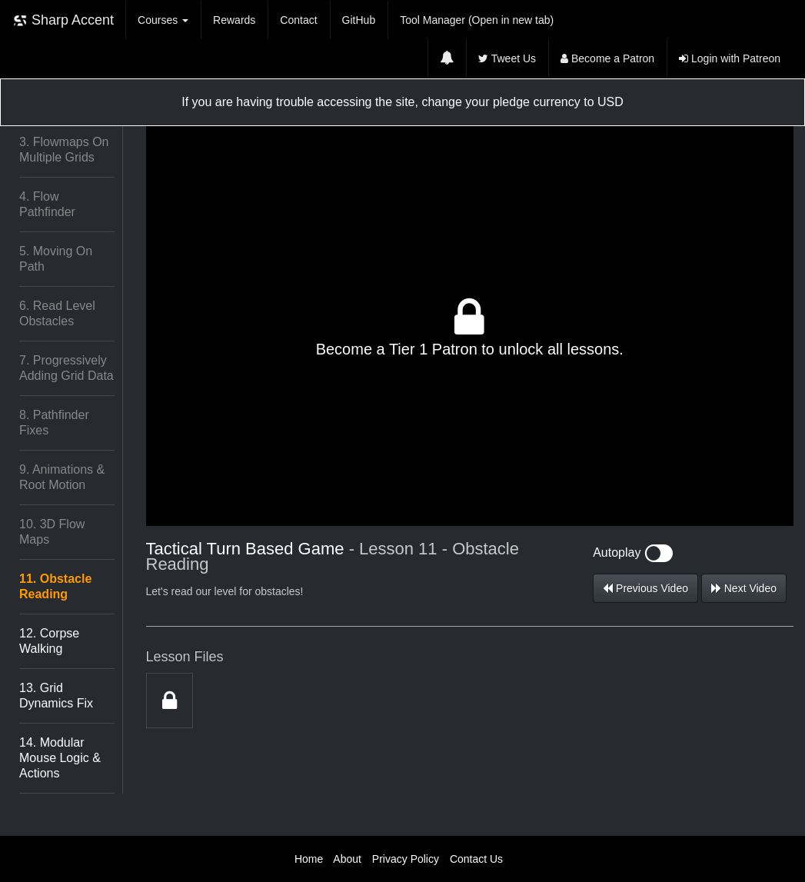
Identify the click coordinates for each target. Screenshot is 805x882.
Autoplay (633, 552)
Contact (298, 20)
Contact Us (476, 859)
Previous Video (645, 588)
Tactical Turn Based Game (245, 548)
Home (308, 859)
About (347, 859)
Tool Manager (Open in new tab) (477, 20)
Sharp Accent (63, 20)
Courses (163, 20)
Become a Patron (607, 58)
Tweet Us (507, 58)
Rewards (234, 20)
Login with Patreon (729, 58)
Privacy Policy (405, 859)
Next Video (744, 588)
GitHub (359, 20)
